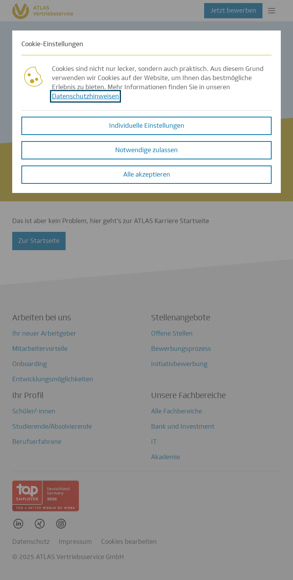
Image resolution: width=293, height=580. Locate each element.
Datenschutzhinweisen (85, 94)
